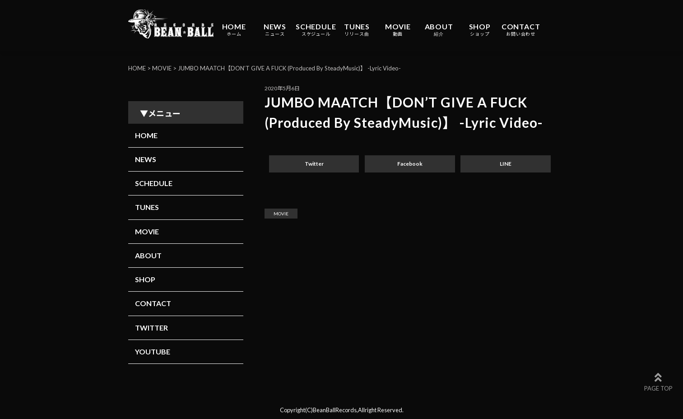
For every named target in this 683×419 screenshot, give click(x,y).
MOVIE (398, 29)
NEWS (275, 29)
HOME (234, 29)
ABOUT (439, 29)
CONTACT (521, 29)
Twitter (314, 163)
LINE (505, 163)
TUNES (357, 29)
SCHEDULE (316, 29)
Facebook (410, 163)
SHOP (480, 29)
